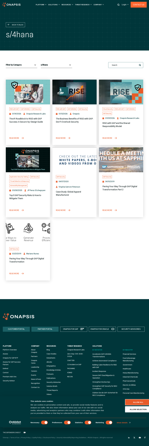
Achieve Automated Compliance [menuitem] (104, 361)
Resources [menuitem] (51, 346)
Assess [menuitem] (5, 354)
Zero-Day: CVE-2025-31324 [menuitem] (75, 355)
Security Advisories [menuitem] (54, 382)
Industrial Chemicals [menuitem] (130, 377)
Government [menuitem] (127, 365)
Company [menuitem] (35, 346)
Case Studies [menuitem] (51, 354)
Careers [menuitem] (34, 371)
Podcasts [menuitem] (50, 374)
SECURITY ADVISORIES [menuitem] (131, 329)
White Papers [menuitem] (51, 402)
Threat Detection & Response (19, 181)
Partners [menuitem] (34, 356)
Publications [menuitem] (51, 378)
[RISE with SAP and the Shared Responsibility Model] (121, 92)
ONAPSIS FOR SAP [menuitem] (70, 329)
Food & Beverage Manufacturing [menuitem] (129, 359)
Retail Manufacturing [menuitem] (130, 397)
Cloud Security (108, 109)
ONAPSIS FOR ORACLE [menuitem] (99, 329)
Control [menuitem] (5, 372)
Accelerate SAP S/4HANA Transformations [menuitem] (101, 355)
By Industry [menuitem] (128, 350)
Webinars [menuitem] (50, 398)
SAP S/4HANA (25, 109)
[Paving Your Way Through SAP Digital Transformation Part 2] (121, 159)
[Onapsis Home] (18, 316)
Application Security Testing (19, 177)
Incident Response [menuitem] (99, 371)
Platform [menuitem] (7, 346)
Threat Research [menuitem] (74, 346)
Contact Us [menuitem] (35, 387)
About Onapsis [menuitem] (34, 351)
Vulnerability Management (18, 185)
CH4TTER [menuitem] (70, 360)
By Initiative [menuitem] (97, 350)
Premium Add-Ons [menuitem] (9, 377)
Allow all (129, 421)
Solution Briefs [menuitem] (52, 386)
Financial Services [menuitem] (129, 354)
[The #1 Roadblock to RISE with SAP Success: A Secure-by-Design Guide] (28, 92)
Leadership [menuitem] (35, 367)
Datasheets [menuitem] (51, 358)
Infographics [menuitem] (51, 366)
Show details (122, 441)
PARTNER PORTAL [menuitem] (45, 329)
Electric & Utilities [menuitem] (129, 385)
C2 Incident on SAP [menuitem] (74, 364)
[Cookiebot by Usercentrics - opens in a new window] (15, 441)
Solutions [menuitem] (97, 346)
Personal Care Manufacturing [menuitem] (133, 393)
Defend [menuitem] (5, 368)
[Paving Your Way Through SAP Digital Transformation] (28, 232)
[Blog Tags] (56, 65)
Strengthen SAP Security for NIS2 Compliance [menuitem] (104, 387)
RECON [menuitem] (70, 377)
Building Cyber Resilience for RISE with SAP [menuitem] (104, 366)
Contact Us (138, 5)
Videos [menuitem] (49, 394)
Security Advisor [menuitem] (9, 381)
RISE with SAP (14, 109)
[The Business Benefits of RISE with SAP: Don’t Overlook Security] (74, 92)
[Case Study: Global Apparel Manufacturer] (74, 159)
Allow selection (129, 428)
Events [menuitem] (33, 375)
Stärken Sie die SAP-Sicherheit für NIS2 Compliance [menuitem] (105, 394)
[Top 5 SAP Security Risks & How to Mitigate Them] (28, 159)
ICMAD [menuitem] (69, 372)
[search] (125, 65)
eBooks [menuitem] (49, 362)
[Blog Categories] (21, 65)
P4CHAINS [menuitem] (71, 368)
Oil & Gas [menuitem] (126, 389)
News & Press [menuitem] (36, 379)
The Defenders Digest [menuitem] (52, 407)
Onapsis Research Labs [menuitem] (76, 350)
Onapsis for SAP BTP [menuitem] (10, 358)
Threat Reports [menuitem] (52, 390)
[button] (41, 5)
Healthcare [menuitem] (127, 369)
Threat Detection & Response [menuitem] (103, 399)
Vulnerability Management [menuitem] (102, 403)
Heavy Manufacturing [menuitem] (130, 373)
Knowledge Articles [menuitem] (54, 370)
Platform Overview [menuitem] (10, 350)
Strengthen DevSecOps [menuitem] (101, 382)
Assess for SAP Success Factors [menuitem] (11, 363)
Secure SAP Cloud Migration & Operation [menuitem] (103, 376)
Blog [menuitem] (48, 350)
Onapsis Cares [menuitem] (34, 362)
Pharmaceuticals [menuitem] (129, 381)
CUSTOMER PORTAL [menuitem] (16, 329)
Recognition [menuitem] (35, 383)
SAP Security (36, 109)
